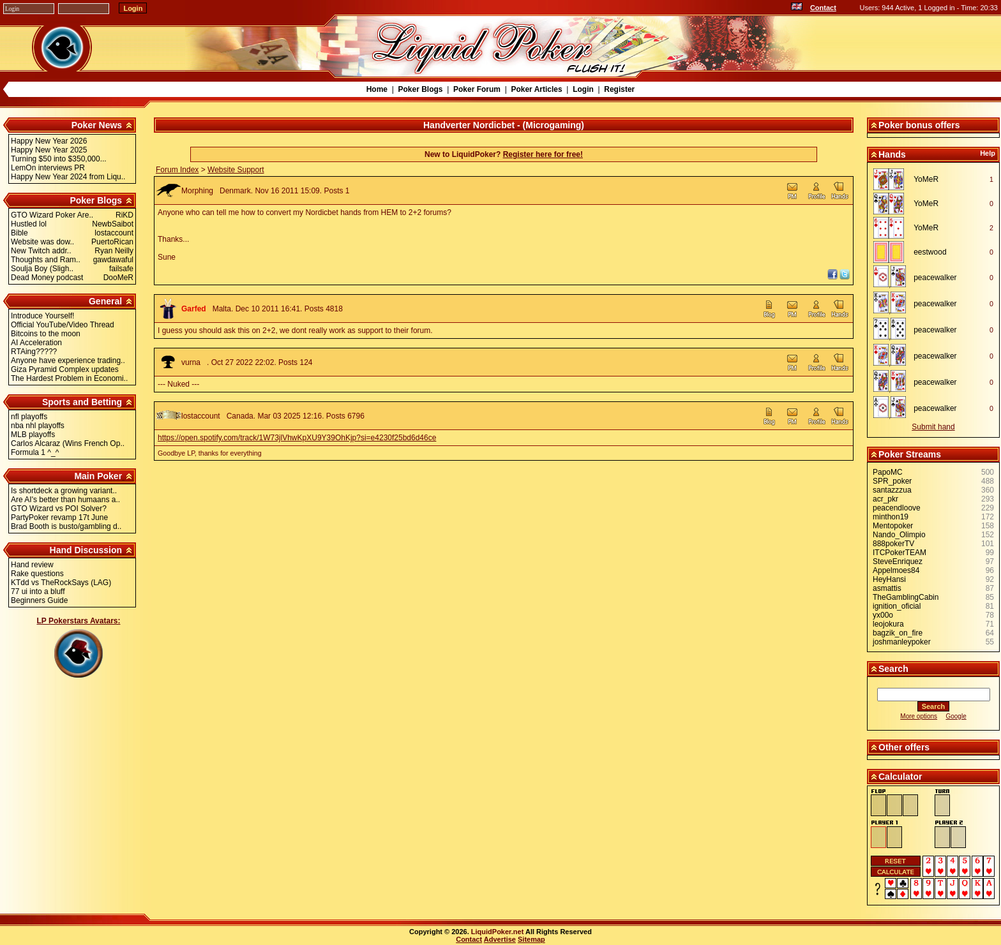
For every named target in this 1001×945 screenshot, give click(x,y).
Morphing (197, 190)
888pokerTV (893, 543)
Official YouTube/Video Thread (62, 324)
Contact (823, 7)
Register (619, 89)
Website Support (235, 169)
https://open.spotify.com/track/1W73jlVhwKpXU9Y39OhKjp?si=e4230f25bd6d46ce (297, 437)
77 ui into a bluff (38, 591)
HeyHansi (889, 579)
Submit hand (933, 426)
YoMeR (926, 179)
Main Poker (98, 476)
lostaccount (200, 416)
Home (377, 89)
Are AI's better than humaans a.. (65, 499)
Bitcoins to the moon (45, 333)
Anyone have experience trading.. (68, 360)
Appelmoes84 (896, 570)
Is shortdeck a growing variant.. (64, 490)
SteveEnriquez (897, 561)
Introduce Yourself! (42, 315)
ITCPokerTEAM (899, 552)
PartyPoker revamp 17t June (59, 517)
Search (893, 669)
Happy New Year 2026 (49, 141)
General (105, 301)
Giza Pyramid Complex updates (65, 369)
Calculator (900, 776)
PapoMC (888, 472)
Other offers (903, 747)
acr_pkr (885, 499)
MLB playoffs (33, 434)
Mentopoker (893, 525)
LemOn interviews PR (48, 167)
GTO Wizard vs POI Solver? (59, 508)
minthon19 (890, 516)
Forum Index (177, 169)
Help (987, 153)
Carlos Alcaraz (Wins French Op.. (67, 443)
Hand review (32, 564)
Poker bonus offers (919, 125)
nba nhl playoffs (37, 425)
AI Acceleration (36, 342)
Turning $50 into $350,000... (59, 158)
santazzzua (892, 490)
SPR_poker (892, 481)
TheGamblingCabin (905, 597)
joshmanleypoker (902, 641)
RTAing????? (34, 351)
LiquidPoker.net (497, 931)
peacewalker (935, 277)
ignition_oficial (897, 606)
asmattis (887, 588)
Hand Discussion (86, 550)
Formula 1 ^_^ (35, 452)
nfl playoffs (29, 416)
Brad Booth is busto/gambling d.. (66, 526)
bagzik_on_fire (897, 633)
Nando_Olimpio (899, 534)
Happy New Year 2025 (49, 149)
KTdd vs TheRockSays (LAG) (61, 582)
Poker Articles (536, 89)
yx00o (883, 615)
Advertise (500, 939)
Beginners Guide (39, 600)
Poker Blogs (420, 89)
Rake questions (37, 573)
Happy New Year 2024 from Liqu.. (68, 176)
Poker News (97, 125)
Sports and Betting (82, 402)
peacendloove (897, 507)
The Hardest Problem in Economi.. (69, 378)
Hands (892, 154)
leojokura (888, 624)
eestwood (930, 252)
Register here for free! (543, 154)
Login (583, 89)
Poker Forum (476, 89)
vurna (190, 362)
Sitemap (531, 939)
